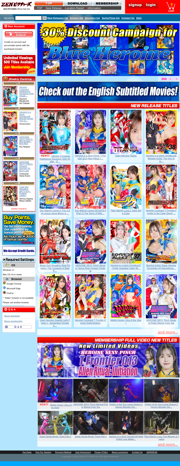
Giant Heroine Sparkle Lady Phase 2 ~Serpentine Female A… (55, 323)
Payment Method (63, 452)
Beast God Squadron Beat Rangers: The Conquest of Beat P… (55, 268)
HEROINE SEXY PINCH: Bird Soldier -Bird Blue (26, 140)
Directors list (92, 18)
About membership (13, 321)
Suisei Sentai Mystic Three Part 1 (91, 436)
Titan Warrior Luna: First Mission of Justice (161, 437)
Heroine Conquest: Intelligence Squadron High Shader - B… (55, 159)
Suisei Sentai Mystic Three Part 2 (55, 436)
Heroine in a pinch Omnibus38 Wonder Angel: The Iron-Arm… (161, 158)
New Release (54, 8)
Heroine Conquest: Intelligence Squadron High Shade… (26, 91)
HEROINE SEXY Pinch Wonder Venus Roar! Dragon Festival (90, 268)
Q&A (139, 18)
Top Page (26, 452)
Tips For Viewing (43, 452)
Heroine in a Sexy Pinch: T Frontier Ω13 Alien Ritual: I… (90, 157)
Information (94, 8)
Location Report (74, 8)
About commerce (120, 452)
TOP (39, 8)
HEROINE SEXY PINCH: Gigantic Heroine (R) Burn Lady (26, 166)
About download (12, 316)
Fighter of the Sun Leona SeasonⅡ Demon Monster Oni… (126, 405)
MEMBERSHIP (106, 3)
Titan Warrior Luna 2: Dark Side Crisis (125, 212)
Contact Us (128, 18)
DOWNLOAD (77, 3)
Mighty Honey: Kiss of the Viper (125, 321)
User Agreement (83, 452)
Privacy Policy (101, 452)
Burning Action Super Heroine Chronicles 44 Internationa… (161, 266)
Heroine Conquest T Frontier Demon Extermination (90, 321)
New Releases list (57, 18)
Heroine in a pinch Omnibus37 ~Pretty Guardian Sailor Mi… (125, 266)
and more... (168, 332)
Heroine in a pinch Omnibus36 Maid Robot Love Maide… (126, 437)
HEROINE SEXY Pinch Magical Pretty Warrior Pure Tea (161, 321)
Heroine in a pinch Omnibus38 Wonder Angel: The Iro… (26, 116)
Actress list (76, 18)
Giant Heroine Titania (126, 155)
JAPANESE (151, 452)
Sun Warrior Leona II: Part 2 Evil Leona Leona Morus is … (55, 212)
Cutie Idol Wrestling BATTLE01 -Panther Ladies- (25, 191)
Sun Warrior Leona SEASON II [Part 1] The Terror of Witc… (90, 212)
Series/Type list (111, 18)
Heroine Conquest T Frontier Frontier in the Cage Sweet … (161, 212)
